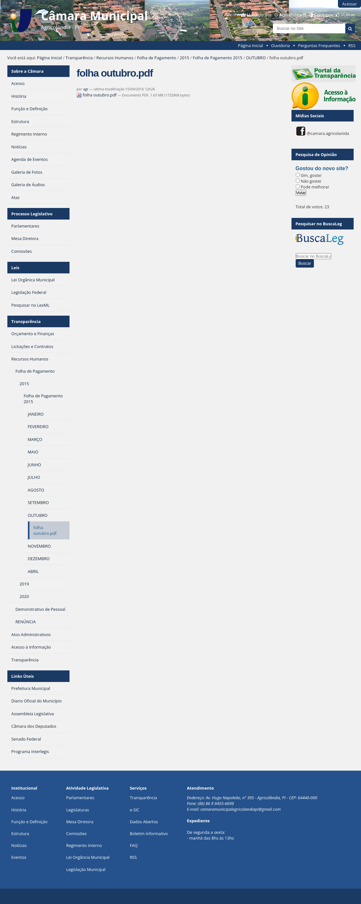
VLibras (348, 15)
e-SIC (134, 810)
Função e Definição (29, 822)
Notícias (19, 845)
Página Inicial (250, 45)
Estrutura (20, 833)
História (18, 810)
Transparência (79, 58)
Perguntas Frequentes (319, 45)
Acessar (349, 4)
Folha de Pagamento (156, 58)
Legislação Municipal (86, 869)
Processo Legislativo (31, 214)
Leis (15, 267)
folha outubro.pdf (97, 95)
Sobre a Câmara (27, 71)
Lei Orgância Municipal (88, 857)
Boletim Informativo (149, 833)
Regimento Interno (84, 845)
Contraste (323, 15)
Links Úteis (22, 676)
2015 (184, 58)
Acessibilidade (292, 15)
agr (85, 89)
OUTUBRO (256, 58)
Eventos (18, 857)
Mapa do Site (259, 15)
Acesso (17, 797)
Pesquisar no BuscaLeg (319, 224)
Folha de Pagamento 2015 (217, 58)
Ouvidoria (280, 45)
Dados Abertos (144, 822)
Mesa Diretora (80, 822)
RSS (351, 45)
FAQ (134, 845)
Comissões (76, 833)
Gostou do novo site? (322, 168)
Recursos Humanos (114, 58)
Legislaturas (77, 810)
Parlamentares (80, 797)
